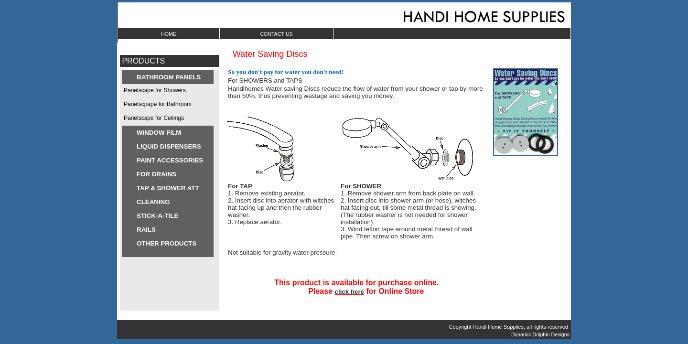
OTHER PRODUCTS (166, 243)
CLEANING (153, 201)
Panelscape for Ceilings (154, 118)
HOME (168, 34)
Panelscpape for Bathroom (158, 104)
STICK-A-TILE (157, 215)
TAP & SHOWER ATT (168, 188)
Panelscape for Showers (155, 90)
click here (350, 291)
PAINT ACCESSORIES (170, 160)
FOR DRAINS (156, 174)
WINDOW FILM (159, 132)
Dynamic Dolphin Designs (541, 334)
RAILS (146, 229)
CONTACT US (276, 34)
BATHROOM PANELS (169, 77)
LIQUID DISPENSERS (169, 146)
